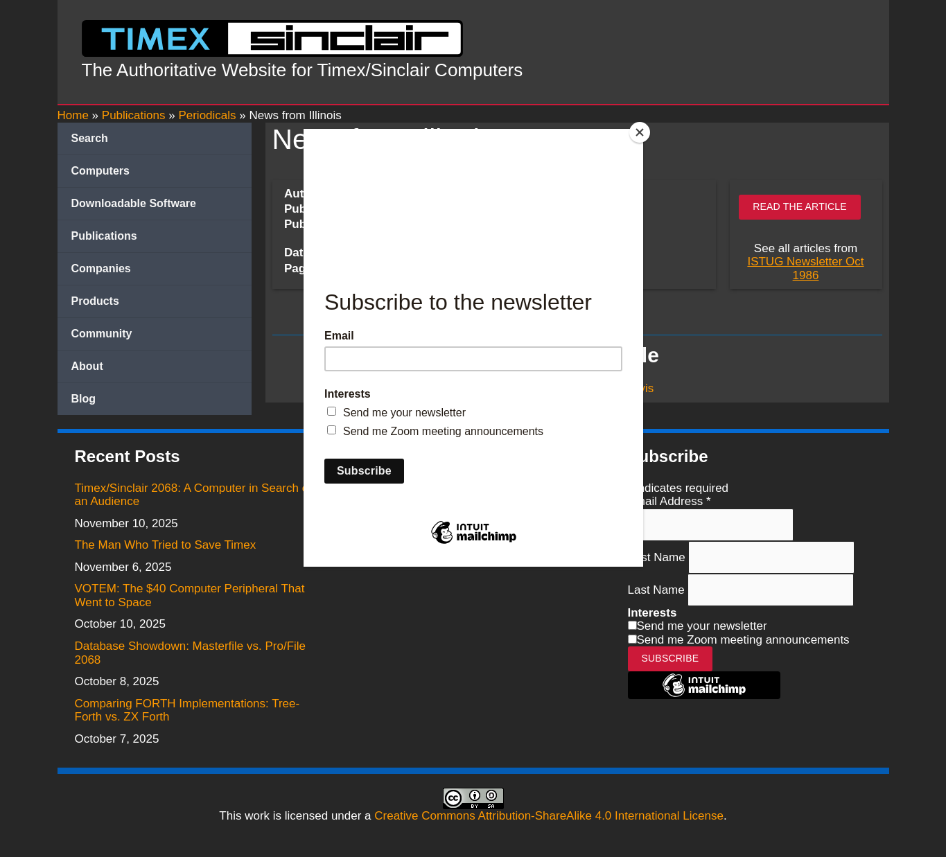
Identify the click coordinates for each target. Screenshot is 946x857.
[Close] (639, 132)
